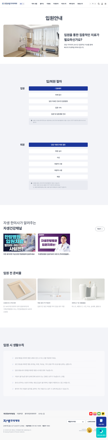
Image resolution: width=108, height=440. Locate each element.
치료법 (48, 4)
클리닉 (42, 4)
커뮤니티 (63, 4)
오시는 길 (41, 414)
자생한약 (55, 4)
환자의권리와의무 (30, 414)
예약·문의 (72, 4)
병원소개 (80, 4)
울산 (22, 3)
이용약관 (20, 414)
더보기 (99, 229)
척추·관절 (34, 4)
